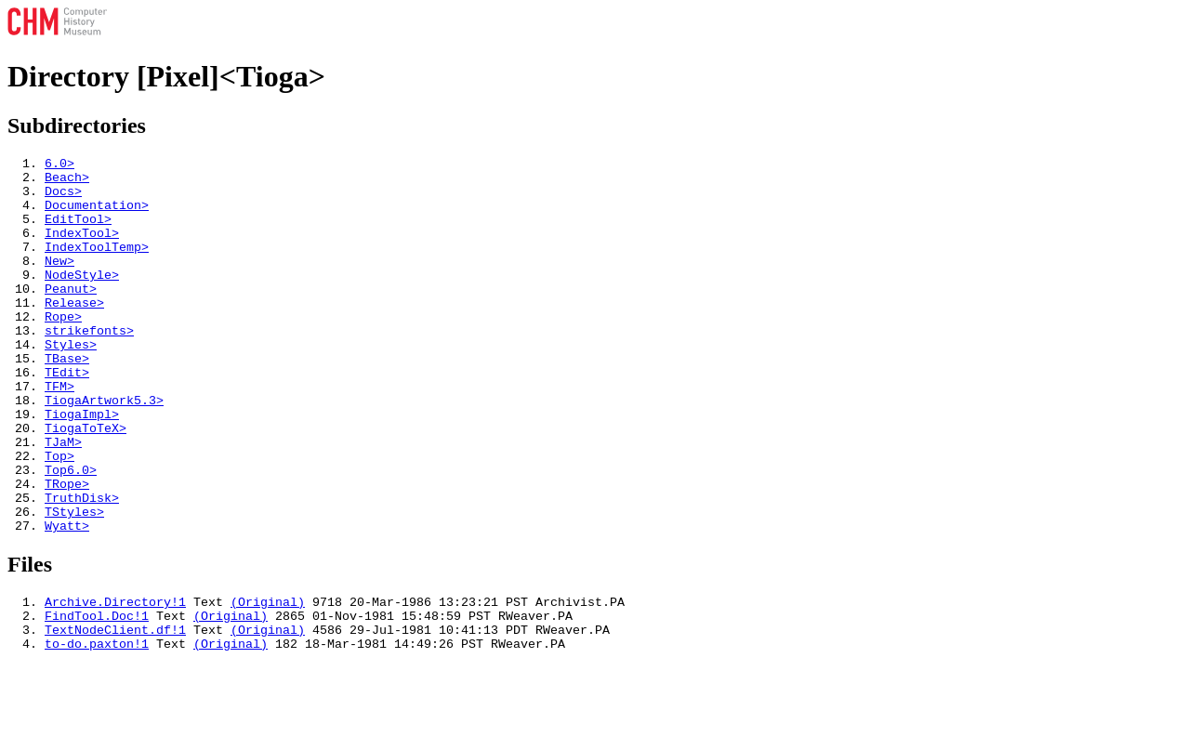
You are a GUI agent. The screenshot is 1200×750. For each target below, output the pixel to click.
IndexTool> (82, 249)
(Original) (268, 679)
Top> (59, 516)
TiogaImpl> (82, 466)
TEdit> (67, 416)
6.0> (59, 165)
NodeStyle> (82, 299)
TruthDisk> (82, 567)
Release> (74, 332)
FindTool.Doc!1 (97, 696)
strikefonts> (89, 366)
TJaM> (63, 500)
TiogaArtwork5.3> (104, 449)
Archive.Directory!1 (115, 679)
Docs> (63, 199)
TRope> (67, 550)
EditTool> (78, 232)
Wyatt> (67, 600)
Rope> (63, 349)
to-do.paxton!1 (97, 729)
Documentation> (97, 215)
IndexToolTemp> (97, 265)
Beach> (67, 182)
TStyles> (74, 583)
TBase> (67, 399)
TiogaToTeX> (85, 483)
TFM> (59, 433)
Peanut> (71, 316)
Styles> (71, 383)
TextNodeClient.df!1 (115, 712)
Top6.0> (71, 533)
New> (59, 282)
